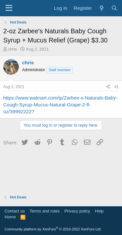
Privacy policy (77, 211)
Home (10, 216)
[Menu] (9, 8)
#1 (117, 87)
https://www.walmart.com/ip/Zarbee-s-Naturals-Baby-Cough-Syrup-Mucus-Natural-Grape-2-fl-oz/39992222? (60, 104)
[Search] (114, 8)
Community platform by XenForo (53, 229)
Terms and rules (45, 211)
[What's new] (101, 8)
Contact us (15, 211)
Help (99, 211)
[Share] (108, 87)
